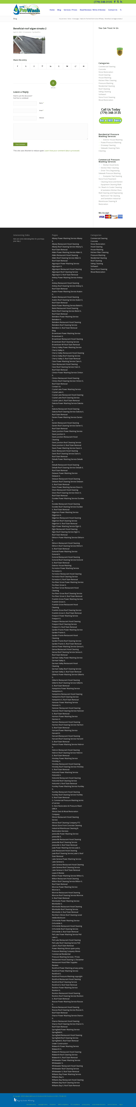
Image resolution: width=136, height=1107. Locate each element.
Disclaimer (53, 1104)
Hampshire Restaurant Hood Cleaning (67, 694)
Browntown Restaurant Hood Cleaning (67, 339)
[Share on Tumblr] (59, 66)
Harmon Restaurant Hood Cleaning (66, 722)
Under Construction (60, 1043)
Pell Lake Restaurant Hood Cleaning (66, 940)
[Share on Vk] (67, 66)
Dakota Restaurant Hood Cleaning (65, 409)
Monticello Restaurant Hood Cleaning (67, 906)
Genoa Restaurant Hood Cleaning (65, 649)
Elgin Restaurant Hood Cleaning (64, 529)
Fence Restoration (106, 72)
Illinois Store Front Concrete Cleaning (67, 825)
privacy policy (86, 1104)
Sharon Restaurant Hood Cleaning (65, 1021)
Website (41, 118)
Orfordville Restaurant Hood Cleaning (67, 926)
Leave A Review (58, 873)
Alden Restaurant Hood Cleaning (65, 255)
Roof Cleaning (104, 89)
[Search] (121, 10)
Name (41, 103)
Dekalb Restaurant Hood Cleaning (65, 465)
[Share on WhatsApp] (34, 66)
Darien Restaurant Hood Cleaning (65, 423)
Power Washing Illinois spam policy (66, 948)
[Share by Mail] (84, 66)
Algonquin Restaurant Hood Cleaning (67, 269)
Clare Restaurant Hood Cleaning (65, 364)
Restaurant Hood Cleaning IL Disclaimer (68, 959)
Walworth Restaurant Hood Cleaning (66, 1052)
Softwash (102, 94)
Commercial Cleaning (107, 66)
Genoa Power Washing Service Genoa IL (68, 646)
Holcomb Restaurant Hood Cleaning (66, 778)
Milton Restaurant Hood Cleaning (65, 878)
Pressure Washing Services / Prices (66, 957)
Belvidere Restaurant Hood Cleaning (66, 322)
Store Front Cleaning (107, 97)
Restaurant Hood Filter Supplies (64, 962)
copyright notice (42, 1104)
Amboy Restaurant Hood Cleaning (65, 283)
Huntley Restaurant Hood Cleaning (66, 792)
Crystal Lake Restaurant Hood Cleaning (67, 395)
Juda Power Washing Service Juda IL (66, 848)
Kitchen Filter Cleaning (107, 80)
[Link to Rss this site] (121, 1)
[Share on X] (26, 66)
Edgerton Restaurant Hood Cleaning (66, 518)
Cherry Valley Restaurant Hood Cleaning (68, 353)
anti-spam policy (31, 1104)
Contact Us (56, 386)
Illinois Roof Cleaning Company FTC (66, 823)
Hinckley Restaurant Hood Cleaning (66, 764)
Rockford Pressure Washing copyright (67, 976)
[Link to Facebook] (114, 1)
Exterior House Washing (61, 565)
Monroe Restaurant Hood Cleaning (66, 892)
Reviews (55, 965)
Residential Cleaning (107, 86)
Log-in (121, 1104)
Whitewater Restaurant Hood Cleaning (67, 1066)
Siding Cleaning (105, 91)
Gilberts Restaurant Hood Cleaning (66, 680)
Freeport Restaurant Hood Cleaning (66, 621)
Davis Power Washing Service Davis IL (67, 448)
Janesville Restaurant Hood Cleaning (66, 839)
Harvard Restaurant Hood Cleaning (66, 736)
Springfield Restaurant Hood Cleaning (67, 1035)
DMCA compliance (63, 1104)
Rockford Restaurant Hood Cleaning (66, 979)
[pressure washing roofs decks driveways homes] (26, 10)
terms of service (112, 1104)
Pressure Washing (106, 83)
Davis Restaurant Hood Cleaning (65, 451)
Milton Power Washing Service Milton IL (68, 876)
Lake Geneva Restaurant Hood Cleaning (68, 864)
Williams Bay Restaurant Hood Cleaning (68, 1080)
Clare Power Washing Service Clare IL (67, 361)
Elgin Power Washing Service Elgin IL (66, 526)
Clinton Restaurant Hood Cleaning (65, 378)
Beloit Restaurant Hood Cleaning (65, 308)
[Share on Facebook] (17, 66)
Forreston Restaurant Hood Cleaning (66, 574)
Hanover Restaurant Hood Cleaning (66, 708)
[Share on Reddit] (75, 66)
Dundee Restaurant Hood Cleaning (66, 504)
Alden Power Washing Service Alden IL (67, 252)
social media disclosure (98, 1104)
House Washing (105, 77)
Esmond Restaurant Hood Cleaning (66, 557)
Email (41, 110)
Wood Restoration (106, 100)
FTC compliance (75, 1104)
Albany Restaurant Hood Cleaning (65, 244)
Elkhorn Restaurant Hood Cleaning (66, 543)
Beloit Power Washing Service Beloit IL (67, 305)
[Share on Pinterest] (42, 66)
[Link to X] (117, 1)
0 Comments (27, 32)
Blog (15, 18)
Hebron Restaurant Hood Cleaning (66, 750)
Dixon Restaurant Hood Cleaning (65, 490)
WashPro (37, 32)
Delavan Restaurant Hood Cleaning (66, 479)
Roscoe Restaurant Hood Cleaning (65, 1007)
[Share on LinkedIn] (51, 66)
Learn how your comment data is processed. (62, 150)
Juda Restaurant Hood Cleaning (64, 850)
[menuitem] (52, 10)
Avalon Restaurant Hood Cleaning (65, 297)
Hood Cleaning (104, 75)
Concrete (102, 69)
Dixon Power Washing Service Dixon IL (67, 487)
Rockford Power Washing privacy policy (67, 968)
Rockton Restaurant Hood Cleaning (66, 993)
